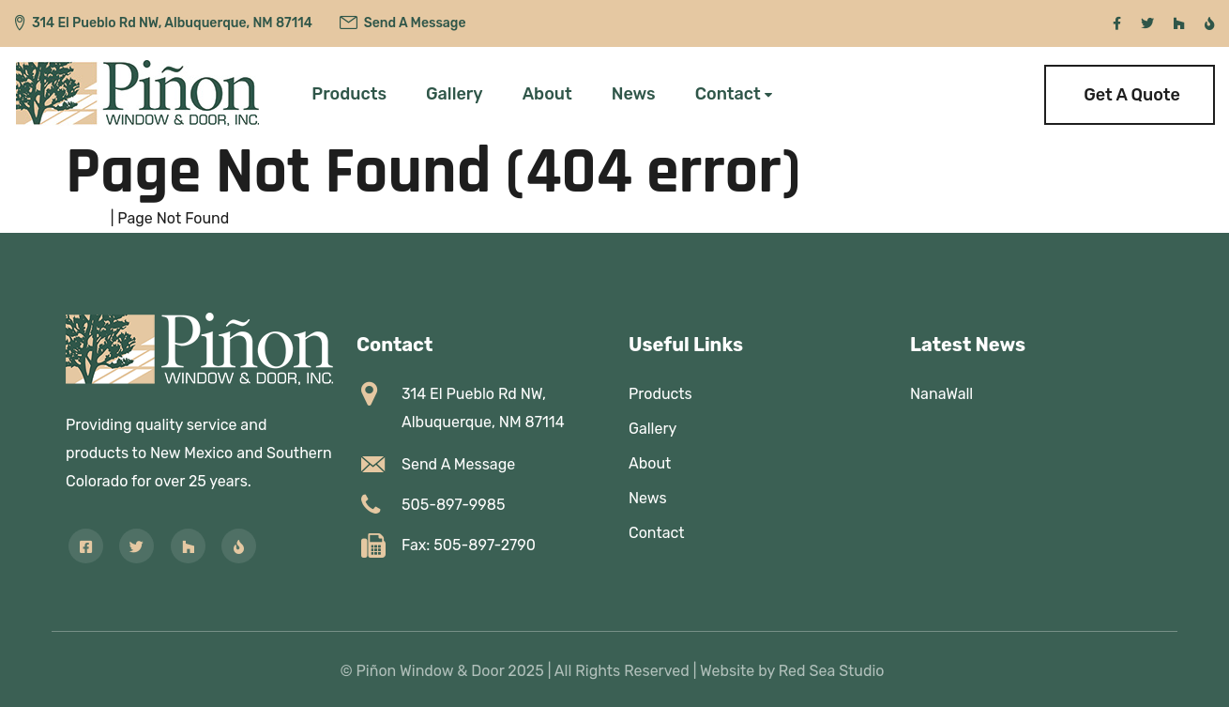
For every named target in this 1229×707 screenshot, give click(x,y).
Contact (728, 94)
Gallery (454, 94)
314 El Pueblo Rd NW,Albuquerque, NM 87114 (483, 408)
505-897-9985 (453, 505)
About (547, 94)
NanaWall (941, 394)
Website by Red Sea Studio (792, 671)
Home (86, 218)
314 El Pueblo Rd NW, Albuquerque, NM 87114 (172, 23)
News (634, 94)
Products (349, 94)
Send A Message (415, 23)
